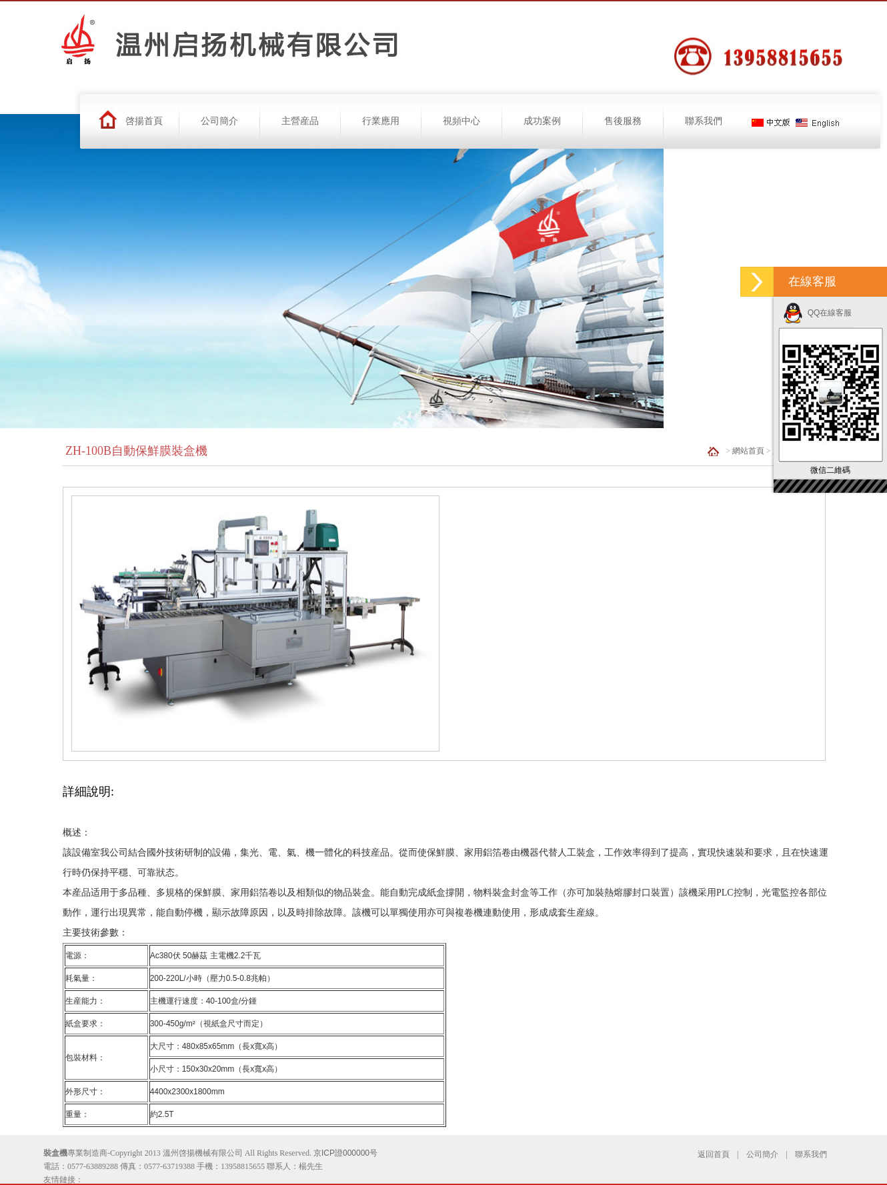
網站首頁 (748, 450)
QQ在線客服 (817, 312)
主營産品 (300, 121)
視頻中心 (461, 121)
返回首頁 (714, 1154)
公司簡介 (219, 121)
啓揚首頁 (144, 121)
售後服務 (623, 121)
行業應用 (380, 121)
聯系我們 (703, 121)
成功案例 (542, 121)
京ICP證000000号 (345, 1153)
